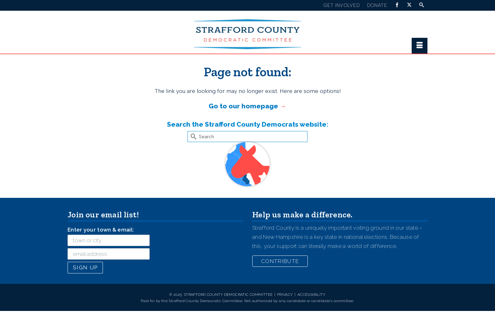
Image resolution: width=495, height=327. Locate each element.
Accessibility (311, 294)
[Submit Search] (192, 136)
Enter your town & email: (101, 230)
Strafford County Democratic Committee (228, 294)
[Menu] (419, 46)
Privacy (285, 294)
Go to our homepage (243, 106)
